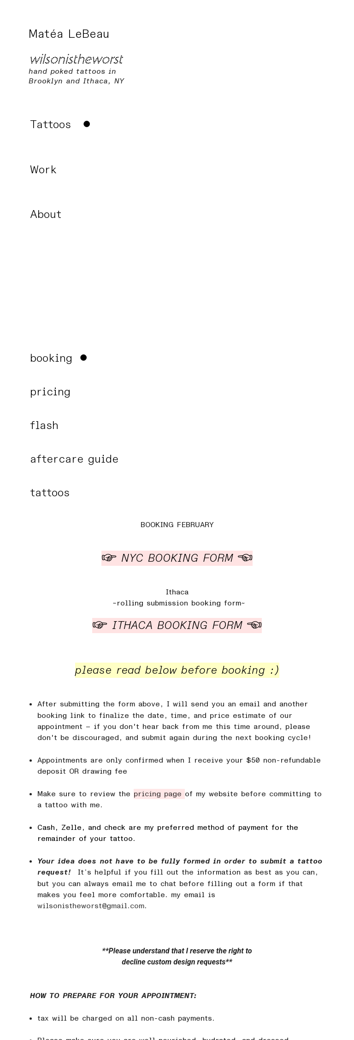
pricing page (159, 794)
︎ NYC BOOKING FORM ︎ (177, 558)
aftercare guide (74, 459)
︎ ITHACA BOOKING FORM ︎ (177, 625)
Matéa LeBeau (71, 34)
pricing (50, 392)
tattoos (50, 492)
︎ (61, 124)
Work (43, 169)
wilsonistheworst (75, 60)
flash (44, 425)
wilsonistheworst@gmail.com (90, 906)
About (45, 214)
